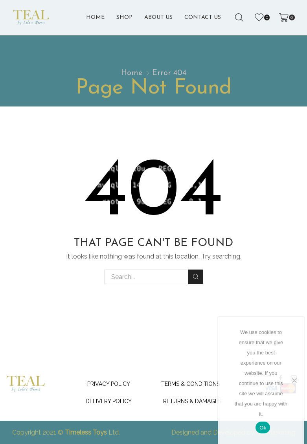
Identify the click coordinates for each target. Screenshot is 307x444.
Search (195, 276)
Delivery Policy (109, 401)
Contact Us (202, 17)
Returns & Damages (192, 401)
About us (158, 17)
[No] (294, 380)
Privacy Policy (108, 384)
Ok (262, 428)
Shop (124, 17)
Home (95, 17)
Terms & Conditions (190, 384)
